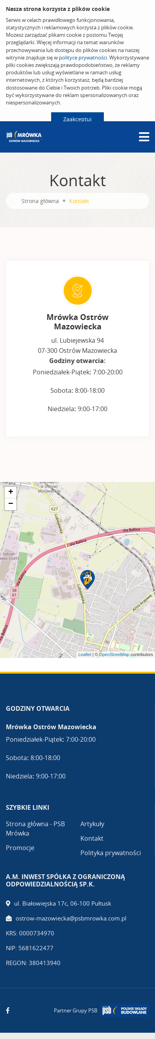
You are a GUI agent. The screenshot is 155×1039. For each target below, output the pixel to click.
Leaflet (84, 654)
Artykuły (92, 824)
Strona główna (40, 201)
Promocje (20, 847)
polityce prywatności (83, 57)
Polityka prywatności (110, 852)
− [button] (10, 504)
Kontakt (91, 838)
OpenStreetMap (114, 654)
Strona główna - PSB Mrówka (35, 829)
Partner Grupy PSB (75, 1010)
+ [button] (10, 492)
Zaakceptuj (77, 119)
